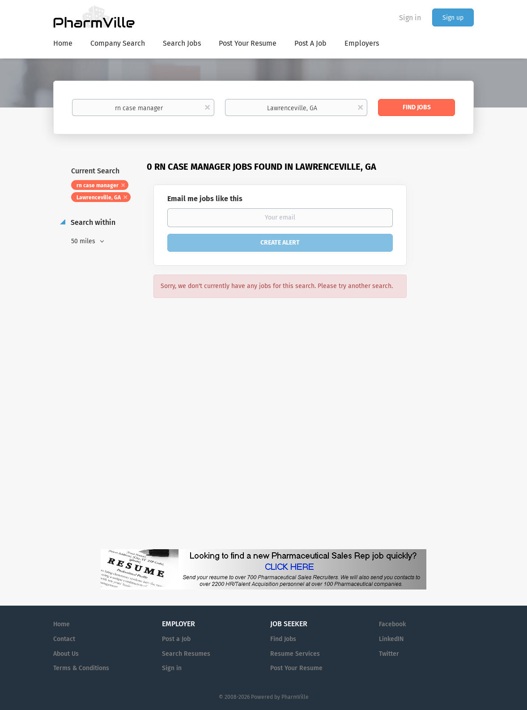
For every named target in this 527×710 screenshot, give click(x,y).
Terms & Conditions (81, 668)
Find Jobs (417, 107)
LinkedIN (391, 639)
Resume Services (295, 654)
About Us (66, 654)
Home (61, 624)
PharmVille (295, 697)
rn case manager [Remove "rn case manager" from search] (97, 185)
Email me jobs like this (204, 198)
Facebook (392, 624)
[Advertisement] (448, 334)
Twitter (389, 654)
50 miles (84, 241)
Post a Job (176, 639)
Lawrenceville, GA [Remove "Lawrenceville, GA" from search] (98, 197)
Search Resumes (186, 654)
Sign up (452, 18)
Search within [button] (92, 222)
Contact (64, 639)
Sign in (410, 17)
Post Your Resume (296, 668)
